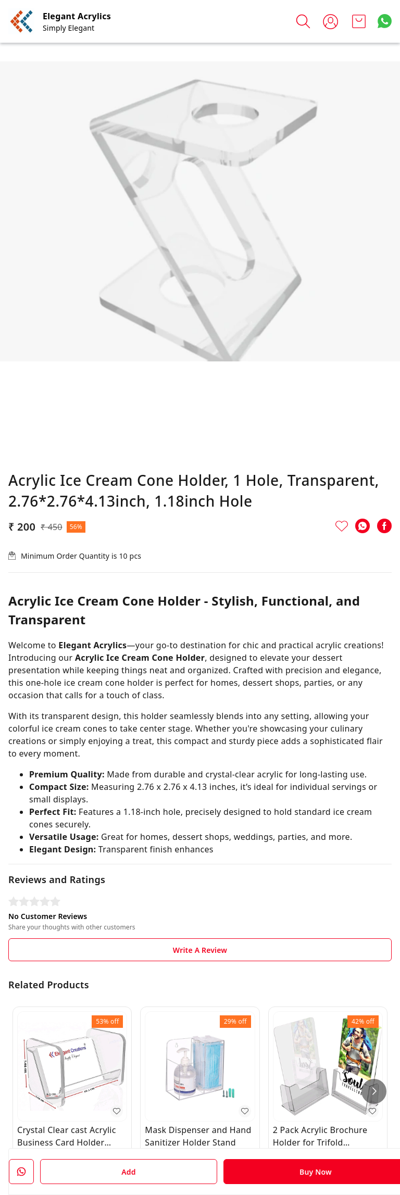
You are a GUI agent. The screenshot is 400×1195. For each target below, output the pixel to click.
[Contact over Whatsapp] (385, 21)
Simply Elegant (68, 28)
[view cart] (359, 21)
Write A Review (200, 950)
